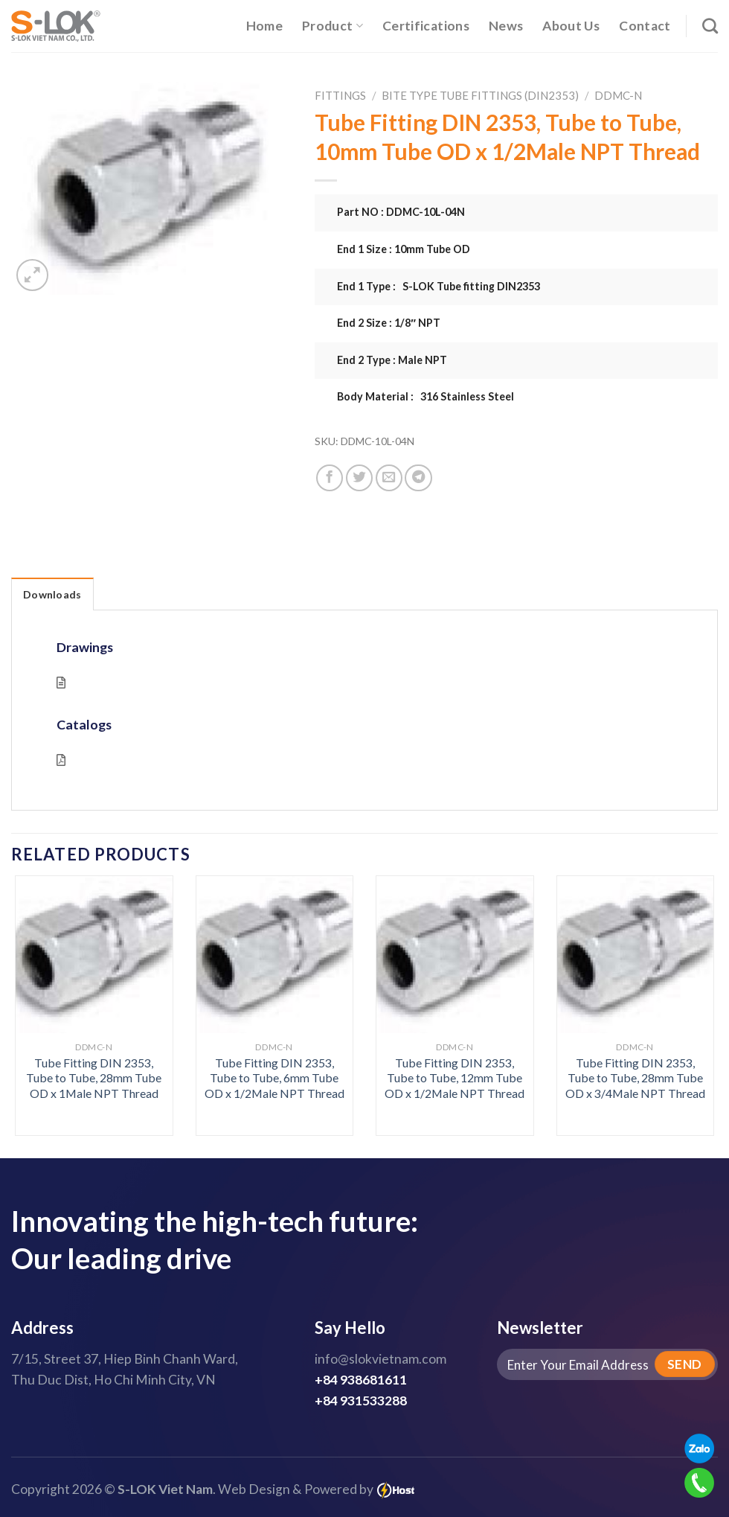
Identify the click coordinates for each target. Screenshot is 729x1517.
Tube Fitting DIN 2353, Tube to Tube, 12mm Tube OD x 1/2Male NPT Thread (454, 1077)
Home (264, 25)
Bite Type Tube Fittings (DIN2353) (480, 95)
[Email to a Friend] (389, 477)
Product (332, 25)
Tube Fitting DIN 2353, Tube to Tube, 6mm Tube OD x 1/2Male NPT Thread (274, 1077)
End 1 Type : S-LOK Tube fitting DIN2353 (438, 286)
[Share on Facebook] (329, 477)
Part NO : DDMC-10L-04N (401, 211)
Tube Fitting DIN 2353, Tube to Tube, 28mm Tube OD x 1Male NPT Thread (93, 1077)
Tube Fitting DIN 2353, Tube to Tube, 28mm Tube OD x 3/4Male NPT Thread (635, 1077)
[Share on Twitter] (359, 477)
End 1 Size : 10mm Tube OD (403, 249)
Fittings (340, 95)
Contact (644, 25)
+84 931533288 (361, 1400)
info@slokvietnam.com (380, 1359)
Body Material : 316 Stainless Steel (425, 396)
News (506, 25)
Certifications (425, 25)
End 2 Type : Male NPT (392, 360)
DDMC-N (618, 95)
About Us (571, 25)
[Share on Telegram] (418, 477)
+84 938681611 (361, 1379)
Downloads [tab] (52, 594)
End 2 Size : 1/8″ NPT (388, 322)
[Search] (710, 25)
